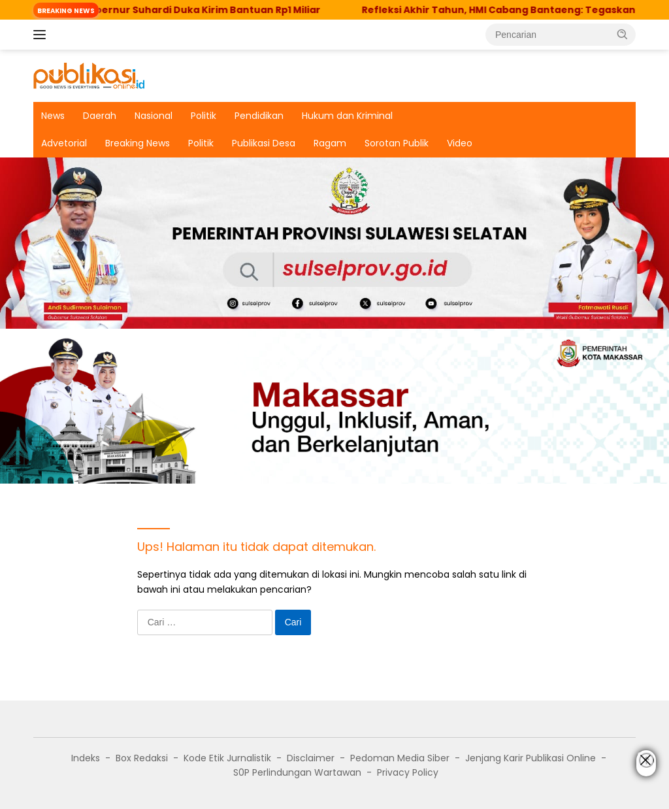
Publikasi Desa (263, 143)
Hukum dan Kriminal (347, 115)
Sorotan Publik (397, 143)
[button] (623, 34)
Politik (203, 115)
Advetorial (64, 143)
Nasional (153, 115)
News (53, 115)
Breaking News (137, 143)
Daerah (99, 115)
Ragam (330, 143)
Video (459, 143)
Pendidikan (259, 115)
